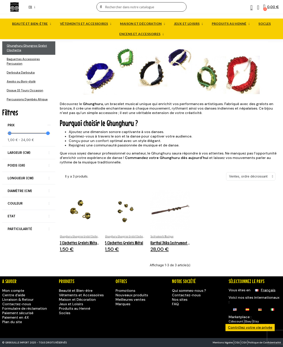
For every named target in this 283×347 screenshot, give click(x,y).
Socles (264, 23)
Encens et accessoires (141, 34)
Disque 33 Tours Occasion (25, 90)
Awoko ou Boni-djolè (21, 81)
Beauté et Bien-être (31, 23)
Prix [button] (11, 125)
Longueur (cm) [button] (21, 178)
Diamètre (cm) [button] (20, 191)
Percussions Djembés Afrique (27, 99)
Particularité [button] (20, 229)
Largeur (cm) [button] (19, 152)
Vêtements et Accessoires (85, 23)
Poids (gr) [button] (16, 165)
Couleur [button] (15, 203)
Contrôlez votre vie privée (250, 327)
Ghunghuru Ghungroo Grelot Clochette (27, 48)
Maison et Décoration (142, 23)
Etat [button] (11, 216)
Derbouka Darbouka (21, 72)
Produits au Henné (231, 23)
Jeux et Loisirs (188, 23)
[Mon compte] (251, 7)
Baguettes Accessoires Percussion (23, 61)
